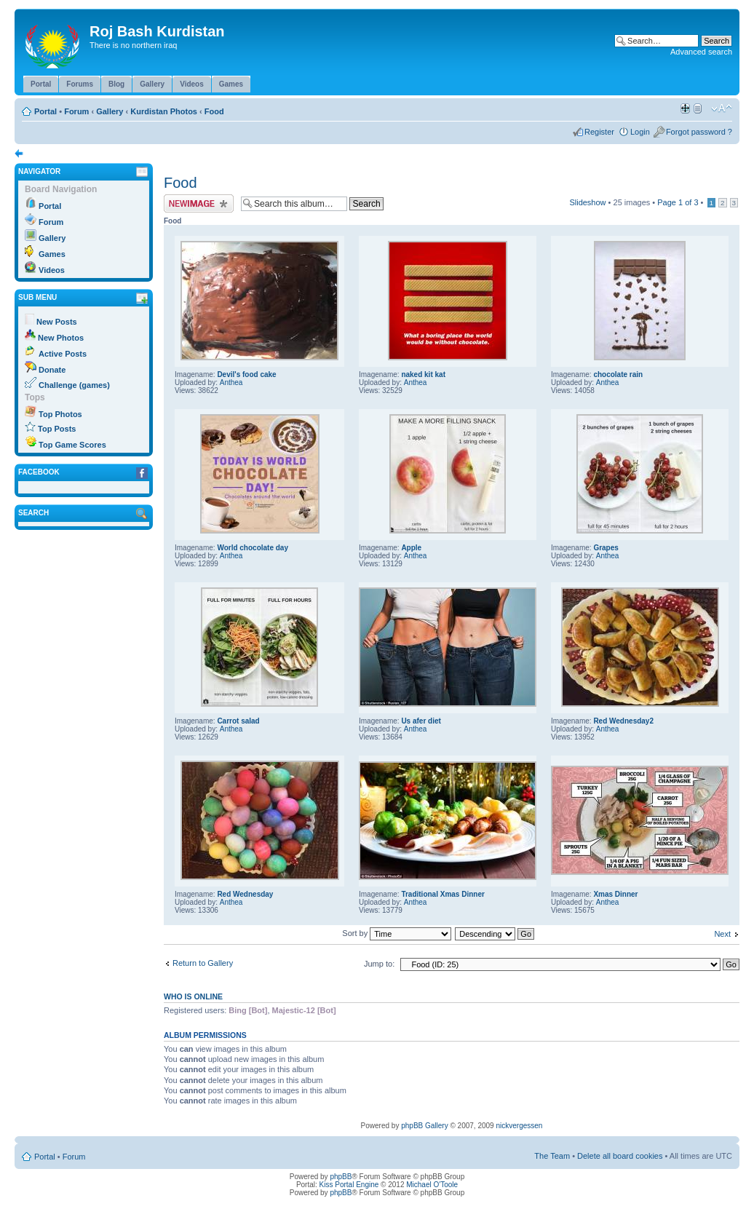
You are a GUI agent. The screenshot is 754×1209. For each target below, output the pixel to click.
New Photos (61, 337)
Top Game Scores (72, 444)
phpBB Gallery (424, 1126)
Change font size (721, 108)
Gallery (109, 111)
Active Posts (63, 353)
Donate (52, 369)
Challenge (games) (74, 385)
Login (640, 131)
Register (599, 131)
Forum (76, 111)
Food (214, 111)
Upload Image (199, 203)
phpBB (341, 1177)
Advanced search (701, 51)
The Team (552, 1155)
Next (722, 933)
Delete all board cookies (619, 1155)
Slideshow (587, 202)
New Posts (56, 321)
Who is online (193, 996)
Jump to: (379, 963)
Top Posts (57, 428)
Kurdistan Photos (163, 111)
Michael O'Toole (432, 1185)
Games (52, 254)
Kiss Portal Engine (349, 1185)
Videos (52, 270)
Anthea (231, 382)
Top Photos (60, 414)
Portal (45, 111)
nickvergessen (519, 1126)
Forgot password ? (699, 131)
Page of (677, 202)
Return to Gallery (202, 963)
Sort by (396, 933)
